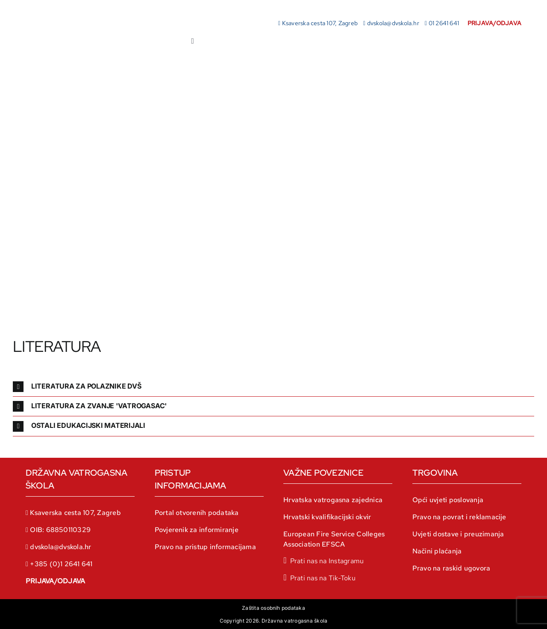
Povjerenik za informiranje (196, 529)
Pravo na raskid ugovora (451, 568)
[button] (273, 386)
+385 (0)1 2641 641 (61, 563)
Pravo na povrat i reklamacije (459, 516)
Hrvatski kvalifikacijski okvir (327, 516)
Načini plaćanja (437, 551)
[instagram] (323, 560)
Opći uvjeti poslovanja (447, 499)
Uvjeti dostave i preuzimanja (458, 534)
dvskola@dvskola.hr (393, 23)
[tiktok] (319, 577)
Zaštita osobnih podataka (273, 608)
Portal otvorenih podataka (197, 512)
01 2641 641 (444, 23)
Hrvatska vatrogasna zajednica (332, 499)
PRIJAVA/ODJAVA (55, 580)
